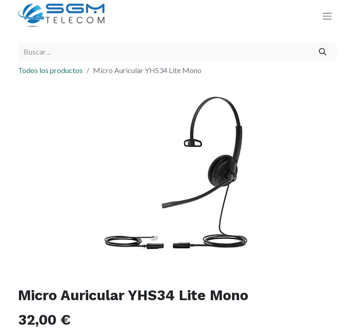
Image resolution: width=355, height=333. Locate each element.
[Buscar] (323, 52)
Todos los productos (50, 70)
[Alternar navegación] (327, 16)
